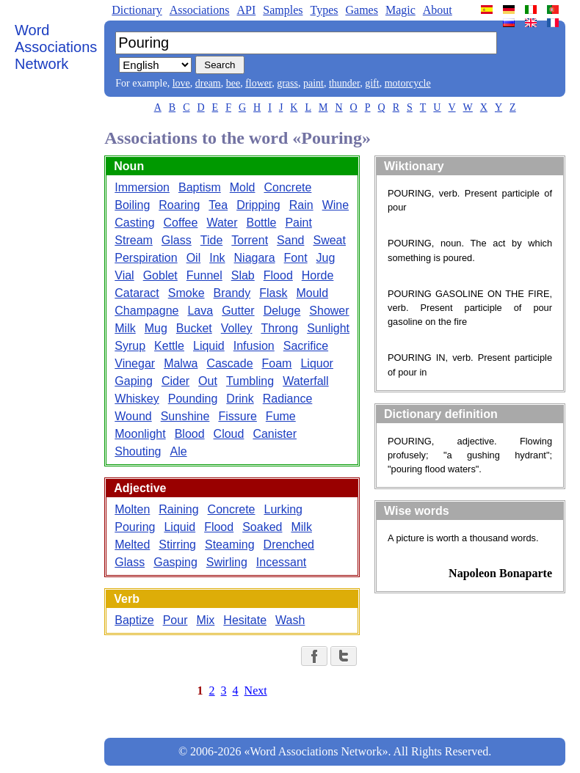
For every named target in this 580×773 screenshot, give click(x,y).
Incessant (281, 562)
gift (372, 83)
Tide (211, 240)
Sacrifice (305, 346)
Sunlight (328, 328)
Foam (277, 363)
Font (296, 258)
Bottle (261, 222)
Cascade (229, 363)
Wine (335, 205)
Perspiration (146, 258)
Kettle (169, 346)
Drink (239, 398)
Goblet (160, 275)
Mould (312, 293)
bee (233, 83)
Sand (290, 240)
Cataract (137, 293)
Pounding (193, 398)
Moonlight (140, 434)
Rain (301, 205)
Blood (190, 434)
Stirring (177, 544)
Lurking (283, 509)
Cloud (229, 434)
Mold (242, 187)
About (437, 10)
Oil (193, 258)
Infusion (254, 346)
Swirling (226, 562)
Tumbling (250, 381)
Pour (175, 620)
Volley (237, 328)
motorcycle (408, 83)
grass (287, 83)
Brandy (232, 293)
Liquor (316, 363)
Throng (279, 328)
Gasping (175, 562)
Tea (218, 205)
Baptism (199, 187)
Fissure (237, 416)
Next (255, 690)
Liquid (209, 346)
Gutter (238, 310)
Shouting (138, 451)
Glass (177, 240)
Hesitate (245, 620)
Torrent (249, 240)
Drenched (289, 544)
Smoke (186, 293)
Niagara (254, 258)
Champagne (146, 310)
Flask (273, 293)
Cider (175, 381)
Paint (298, 222)
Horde (318, 275)
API (245, 10)
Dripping (258, 205)
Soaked (262, 527)
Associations (200, 10)
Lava (200, 310)
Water (221, 222)
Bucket (194, 328)
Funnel (204, 275)
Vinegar (135, 363)
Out (207, 381)
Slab (243, 275)
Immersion (142, 187)
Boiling (132, 205)
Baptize (134, 620)
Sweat (329, 240)
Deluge (282, 310)
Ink (217, 258)
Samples (282, 10)
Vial (124, 275)
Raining (178, 509)
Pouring (135, 527)
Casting (134, 222)
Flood (278, 275)
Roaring (179, 205)
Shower (329, 310)
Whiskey (137, 398)
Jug (326, 258)
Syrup (130, 346)
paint (313, 83)
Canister (275, 434)
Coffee (181, 222)
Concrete (287, 187)
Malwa (180, 363)
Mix (205, 620)
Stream (134, 240)
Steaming (230, 544)
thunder (344, 83)
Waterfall (306, 381)
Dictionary (137, 10)
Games (361, 10)
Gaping (134, 381)
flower (258, 83)
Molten (132, 509)
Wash (290, 620)
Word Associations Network (56, 47)
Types (324, 10)
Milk (125, 328)
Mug (156, 328)
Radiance (288, 398)
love (181, 83)
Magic (400, 10)
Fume (281, 416)
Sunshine (185, 416)
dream (208, 83)
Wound (133, 416)
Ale (178, 451)
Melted (132, 544)
